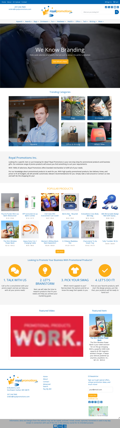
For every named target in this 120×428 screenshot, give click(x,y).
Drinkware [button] (44, 21)
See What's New (60, 61)
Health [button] (70, 21)
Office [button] (78, 21)
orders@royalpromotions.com (20, 9)
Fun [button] (52, 21)
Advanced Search (46, 385)
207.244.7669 (20, 7)
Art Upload (16, 2)
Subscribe (92, 395)
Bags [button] (35, 21)
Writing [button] (92, 21)
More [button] (100, 21)
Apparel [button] (19, 21)
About (9, 2)
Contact (24, 2)
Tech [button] (85, 21)
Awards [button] (28, 21)
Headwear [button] (60, 21)
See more (60, 251)
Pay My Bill (47, 389)
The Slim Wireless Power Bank (99, 339)
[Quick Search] (98, 12)
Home (4, 2)
